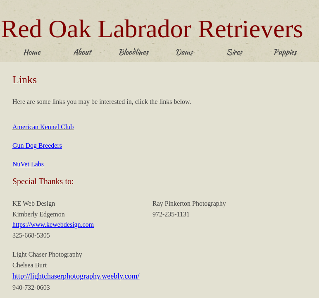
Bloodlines (133, 52)
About (82, 52)
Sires (234, 52)
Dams (184, 52)
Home (31, 52)
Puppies (284, 52)
